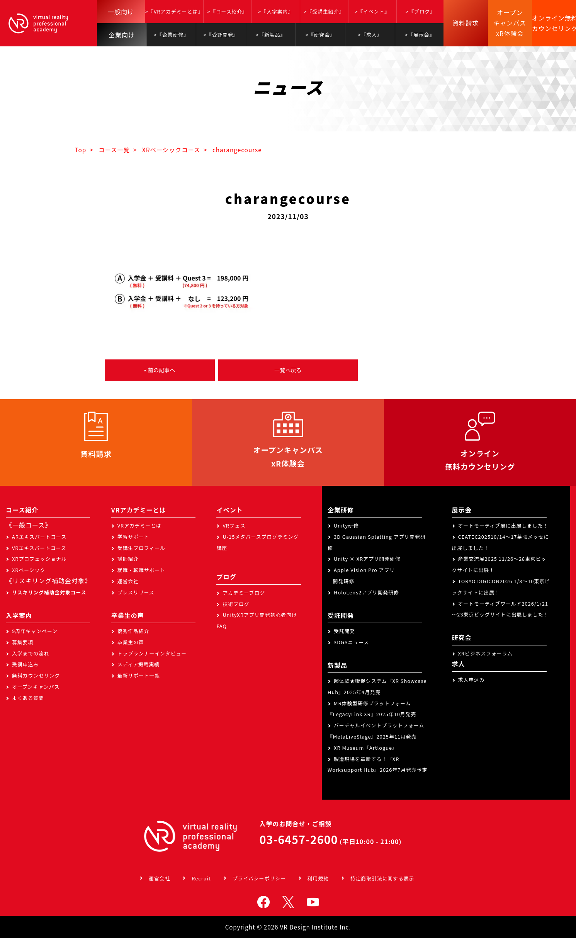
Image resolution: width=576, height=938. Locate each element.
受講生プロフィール (141, 548)
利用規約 (318, 878)
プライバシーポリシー (259, 878)
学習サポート (133, 536)
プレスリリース (136, 592)
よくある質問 (28, 697)
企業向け (122, 34)
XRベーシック (28, 570)
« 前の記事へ (159, 370)
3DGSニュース (351, 642)
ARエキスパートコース (39, 536)
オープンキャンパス (35, 686)
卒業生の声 (130, 642)
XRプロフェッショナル (39, 558)
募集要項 (22, 642)
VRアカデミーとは (139, 525)
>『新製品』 (270, 34)
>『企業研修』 (171, 34)
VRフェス (234, 525)
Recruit (201, 878)
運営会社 (128, 581)
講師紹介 (128, 558)
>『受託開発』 (221, 34)
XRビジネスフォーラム (485, 653)
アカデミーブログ (244, 592)
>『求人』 (370, 34)
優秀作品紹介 (133, 631)
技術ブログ (236, 604)
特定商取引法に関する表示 (382, 878)
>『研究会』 (320, 34)
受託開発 (344, 631)
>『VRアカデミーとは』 (174, 11)
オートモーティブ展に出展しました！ (503, 525)
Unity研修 (346, 525)
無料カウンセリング (36, 675)
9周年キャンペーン (35, 631)
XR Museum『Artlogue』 (366, 747)
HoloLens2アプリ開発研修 (366, 592)
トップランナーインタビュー (152, 653)
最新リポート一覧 (138, 675)
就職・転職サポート (141, 570)
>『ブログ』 (420, 11)
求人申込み (471, 679)
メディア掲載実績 (138, 664)
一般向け (121, 11)
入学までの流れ (30, 653)
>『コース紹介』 (227, 11)
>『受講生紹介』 (324, 11)
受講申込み (25, 664)
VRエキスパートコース (39, 548)
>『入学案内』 (275, 11)
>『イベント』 (372, 11)
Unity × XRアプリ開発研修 (367, 558)
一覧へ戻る (287, 370)
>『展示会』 (420, 34)
